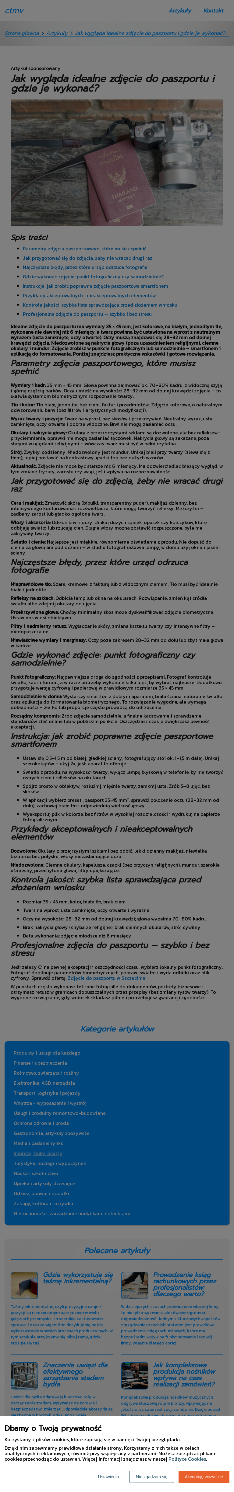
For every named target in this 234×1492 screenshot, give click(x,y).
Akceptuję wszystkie (204, 1476)
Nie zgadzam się (152, 1476)
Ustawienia (108, 1476)
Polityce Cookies (187, 1458)
